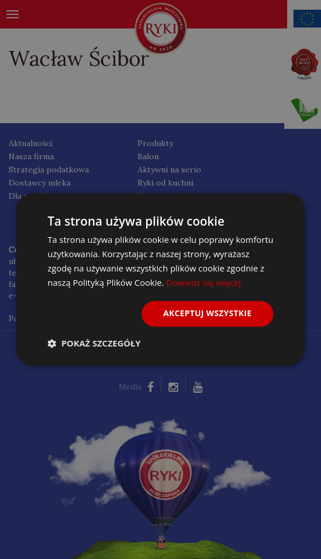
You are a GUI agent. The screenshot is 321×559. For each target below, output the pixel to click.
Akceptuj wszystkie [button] (207, 313)
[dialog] (160, 279)
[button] (94, 343)
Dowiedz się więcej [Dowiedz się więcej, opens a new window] (203, 282)
